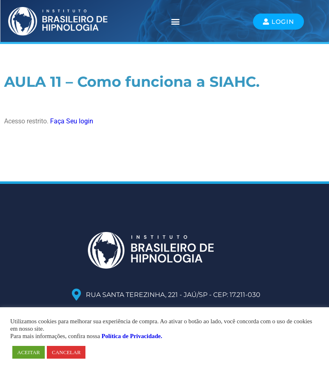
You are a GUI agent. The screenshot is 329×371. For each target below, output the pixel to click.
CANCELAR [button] (66, 352)
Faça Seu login (71, 121)
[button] (175, 21)
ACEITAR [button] (28, 352)
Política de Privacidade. (131, 336)
